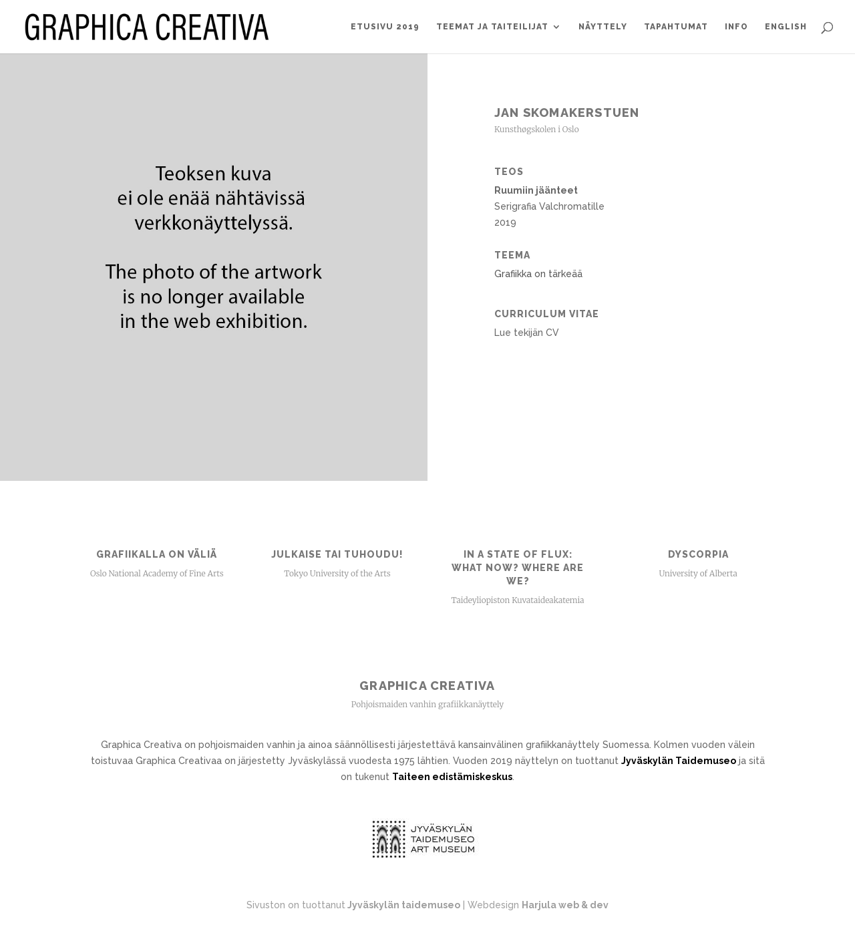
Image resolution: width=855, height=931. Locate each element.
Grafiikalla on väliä (156, 554)
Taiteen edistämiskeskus (452, 776)
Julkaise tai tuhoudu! (337, 554)
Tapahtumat (676, 26)
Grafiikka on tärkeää (538, 273)
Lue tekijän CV (526, 332)
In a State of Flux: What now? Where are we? (518, 567)
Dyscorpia (698, 554)
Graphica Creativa (427, 686)
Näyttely (602, 26)
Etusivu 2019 (385, 26)
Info (736, 26)
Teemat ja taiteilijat (492, 26)
